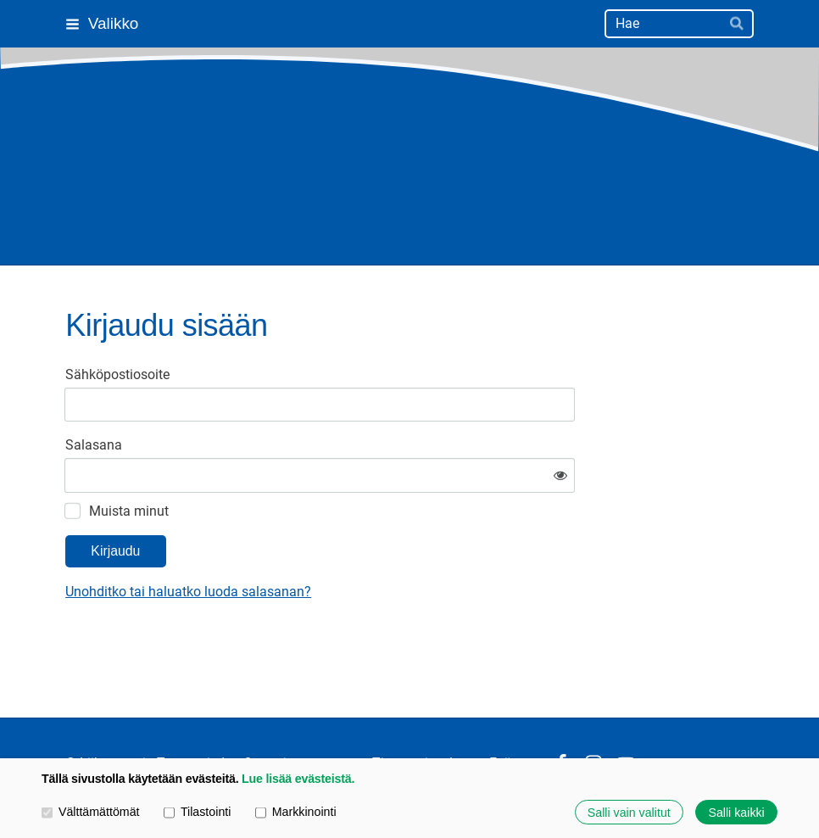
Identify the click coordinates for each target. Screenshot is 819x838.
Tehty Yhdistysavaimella (700, 713)
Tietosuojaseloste (425, 714)
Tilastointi (197, 811)
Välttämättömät (91, 811)
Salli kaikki (736, 811)
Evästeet (514, 714)
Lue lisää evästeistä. (298, 778)
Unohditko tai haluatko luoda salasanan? (349, 542)
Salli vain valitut (629, 811)
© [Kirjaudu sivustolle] (72, 713)
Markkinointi (296, 811)
